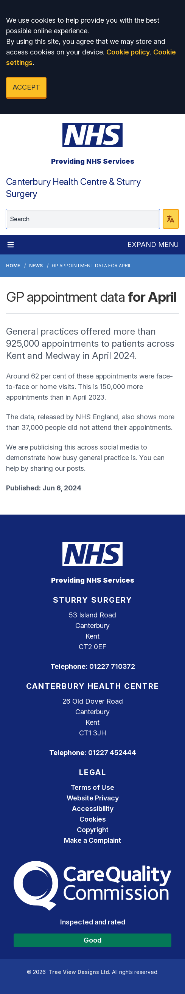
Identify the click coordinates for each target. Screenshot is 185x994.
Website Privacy (93, 798)
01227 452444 (112, 753)
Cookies (92, 819)
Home (13, 265)
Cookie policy (128, 52)
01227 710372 (112, 666)
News (36, 265)
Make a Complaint (92, 840)
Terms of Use (92, 787)
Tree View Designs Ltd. (79, 972)
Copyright (93, 830)
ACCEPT (26, 87)
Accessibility (92, 809)
